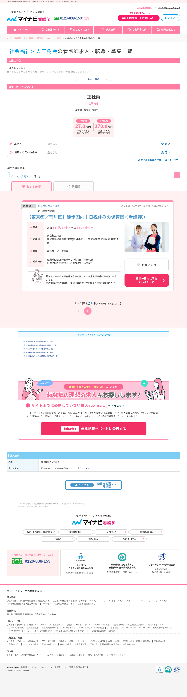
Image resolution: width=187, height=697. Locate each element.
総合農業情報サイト (50, 628)
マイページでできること (169, 7)
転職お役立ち (168, 29)
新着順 (73, 186)
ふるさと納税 (113, 628)
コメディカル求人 (30, 644)
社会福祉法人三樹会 (48, 206)
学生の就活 (11, 601)
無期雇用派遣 (80, 644)
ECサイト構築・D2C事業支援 (91, 628)
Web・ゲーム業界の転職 (28, 641)
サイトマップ (111, 532)
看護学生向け (43, 601)
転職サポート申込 (129, 539)
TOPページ (24, 29)
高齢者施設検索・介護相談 (103, 631)
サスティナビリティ (47, 667)
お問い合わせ (93, 539)
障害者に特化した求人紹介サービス (24, 604)
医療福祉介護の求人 (86, 604)
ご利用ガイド (52, 29)
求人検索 (110, 29)
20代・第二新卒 (48, 641)
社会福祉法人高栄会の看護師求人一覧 (39, 352)
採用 (58, 667)
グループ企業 (68, 667)
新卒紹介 (62, 641)
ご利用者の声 (139, 29)
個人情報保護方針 (82, 667)
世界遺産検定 (32, 628)
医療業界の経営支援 (110, 644)
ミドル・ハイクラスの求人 (112, 601)
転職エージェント (77, 641)
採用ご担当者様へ (144, 8)
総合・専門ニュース (37, 625)
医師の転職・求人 (49, 644)
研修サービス (12, 655)
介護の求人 (94, 644)
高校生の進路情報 (14, 614)
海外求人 (93, 601)
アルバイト (131, 601)
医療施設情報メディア (162, 628)
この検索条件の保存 (150, 160)
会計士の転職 (114, 641)
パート (142, 601)
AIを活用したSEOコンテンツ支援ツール (72, 631)
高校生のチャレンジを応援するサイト (65, 625)
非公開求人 (24, 176)
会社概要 (24, 667)
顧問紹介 (147, 641)
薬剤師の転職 (160, 641)
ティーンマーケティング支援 (97, 625)
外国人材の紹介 (129, 644)
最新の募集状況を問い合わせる (146, 280)
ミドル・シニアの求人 (157, 601)
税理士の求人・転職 (131, 641)
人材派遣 (10, 641)
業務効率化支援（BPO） (31, 655)
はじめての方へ (81, 29)
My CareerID (144, 628)
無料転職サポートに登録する (93, 429)
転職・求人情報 (79, 601)
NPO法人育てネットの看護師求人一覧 (39, 349)
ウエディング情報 (16, 628)
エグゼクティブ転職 (96, 641)
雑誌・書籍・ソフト (156, 625)
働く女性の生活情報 (136, 625)
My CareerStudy (129, 628)
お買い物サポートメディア (20, 631)
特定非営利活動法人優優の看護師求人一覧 (41, 345)
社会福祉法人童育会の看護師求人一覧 (39, 341)
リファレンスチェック (115, 655)
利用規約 (58, 539)
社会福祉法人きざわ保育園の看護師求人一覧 (42, 356)
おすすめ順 (31, 186)
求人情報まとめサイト (16, 625)
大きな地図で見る (85, 468)
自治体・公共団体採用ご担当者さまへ (40, 532)
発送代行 (49, 655)
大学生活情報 (118, 625)
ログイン (170, 17)
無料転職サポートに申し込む (138, 18)
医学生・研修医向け (61, 601)
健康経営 (60, 655)
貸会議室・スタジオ (76, 655)
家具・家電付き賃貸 (43, 631)
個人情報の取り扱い (147, 532)
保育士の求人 (65, 644)
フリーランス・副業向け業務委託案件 (58, 604)
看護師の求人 (14, 644)
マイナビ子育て (68, 628)
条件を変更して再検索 (93, 484)
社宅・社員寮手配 (95, 655)
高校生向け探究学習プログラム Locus (41, 614)
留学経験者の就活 (27, 601)
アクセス (33, 667)
